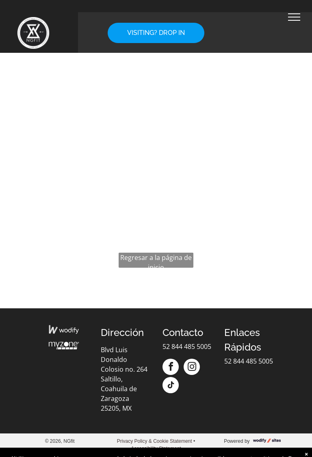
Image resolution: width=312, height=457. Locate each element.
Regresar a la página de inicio (156, 260)
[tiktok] (170, 386)
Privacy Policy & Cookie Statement (154, 441)
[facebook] (170, 368)
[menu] (294, 17)
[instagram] (192, 368)
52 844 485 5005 (186, 346)
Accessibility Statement (156, 448)
